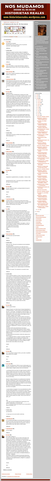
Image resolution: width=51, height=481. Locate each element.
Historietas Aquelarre (40, 225)
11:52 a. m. (8, 426)
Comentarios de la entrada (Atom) (13, 476)
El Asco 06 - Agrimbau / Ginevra (43, 191)
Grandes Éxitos (39, 223)
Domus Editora (39, 220)
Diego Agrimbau (9, 71)
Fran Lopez (8, 363)
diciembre (39, 99)
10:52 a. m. (8, 184)
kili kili (7, 41)
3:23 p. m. (8, 361)
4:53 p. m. (8, 89)
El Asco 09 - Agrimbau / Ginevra (43, 116)
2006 (37, 98)
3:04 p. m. (8, 302)
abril (38, 112)
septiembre (39, 104)
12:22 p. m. (8, 231)
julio (38, 107)
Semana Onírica (39, 236)
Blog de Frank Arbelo (40, 215)
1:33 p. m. (8, 61)
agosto (38, 105)
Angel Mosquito (9, 199)
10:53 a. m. (8, 196)
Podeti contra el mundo (40, 235)
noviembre (39, 101)
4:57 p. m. (8, 467)
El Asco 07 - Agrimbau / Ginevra (43, 168)
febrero (38, 115)
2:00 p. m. (8, 432)
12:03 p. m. (8, 206)
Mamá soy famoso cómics (41, 228)
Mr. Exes (8, 91)
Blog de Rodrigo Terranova (41, 217)
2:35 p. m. (8, 130)
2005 (37, 211)
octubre (38, 102)
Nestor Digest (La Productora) (41, 231)
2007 (37, 96)
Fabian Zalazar (9, 151)
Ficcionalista (38, 222)
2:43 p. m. (8, 271)
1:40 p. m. (8, 76)
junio (38, 108)
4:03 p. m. (8, 240)
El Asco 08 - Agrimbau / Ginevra (43, 145)
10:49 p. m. (8, 416)
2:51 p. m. (8, 140)
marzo (38, 113)
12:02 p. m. (8, 48)
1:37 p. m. (8, 69)
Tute (37, 238)
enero (38, 209)
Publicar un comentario (7, 469)
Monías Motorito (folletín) (40, 230)
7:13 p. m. (8, 407)
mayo (38, 110)
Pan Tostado (38, 233)
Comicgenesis (38, 218)
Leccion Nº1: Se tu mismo (42, 189)
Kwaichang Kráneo (10, 79)
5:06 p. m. (8, 149)
